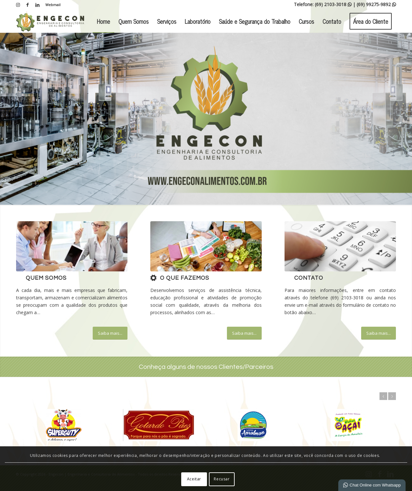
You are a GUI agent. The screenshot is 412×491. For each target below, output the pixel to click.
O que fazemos (184, 278)
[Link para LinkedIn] (37, 5)
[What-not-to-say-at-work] (71, 246)
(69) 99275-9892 (376, 4)
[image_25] (340, 246)
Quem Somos (46, 278)
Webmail (53, 4)
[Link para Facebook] (27, 5)
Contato (308, 278)
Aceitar (194, 479)
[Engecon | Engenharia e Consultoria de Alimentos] (50, 21)
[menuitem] (51, 4)
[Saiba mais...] (110, 333)
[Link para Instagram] (18, 5)
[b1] (206, 246)
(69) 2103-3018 (333, 4)
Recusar (221, 479)
